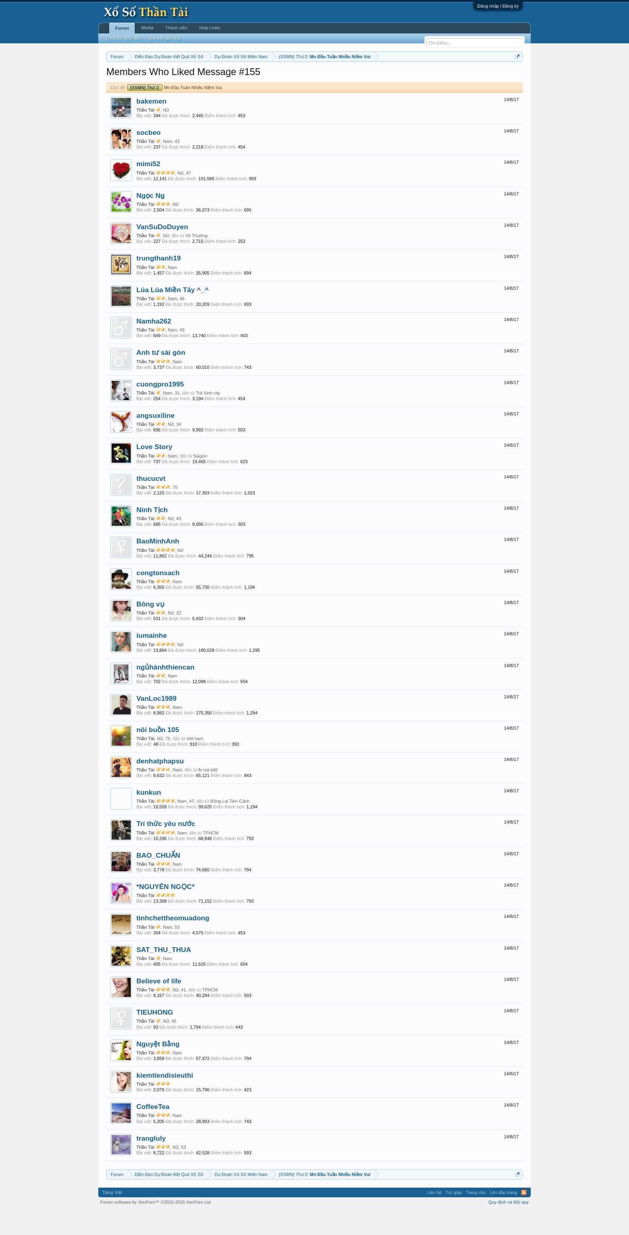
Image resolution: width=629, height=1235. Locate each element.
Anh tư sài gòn (160, 377)
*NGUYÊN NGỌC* (165, 911)
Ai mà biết (207, 793)
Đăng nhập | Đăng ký (498, 6)
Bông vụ (150, 628)
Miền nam (122, 76)
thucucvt (150, 502)
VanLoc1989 (156, 722)
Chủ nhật (341, 76)
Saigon (200, 480)
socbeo (148, 157)
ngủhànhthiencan (165, 691)
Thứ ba (234, 76)
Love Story (154, 471)
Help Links (209, 27)
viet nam (195, 762)
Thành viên (176, 27)
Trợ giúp (453, 1216)
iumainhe (151, 660)
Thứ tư (253, 76)
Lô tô (437, 76)
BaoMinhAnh (157, 566)
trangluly (151, 1162)
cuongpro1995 (160, 408)
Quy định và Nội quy (509, 1226)
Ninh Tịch (152, 534)
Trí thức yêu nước (165, 848)
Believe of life (158, 1005)
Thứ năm (274, 76)
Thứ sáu (297, 76)
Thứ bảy (319, 76)
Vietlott (195, 76)
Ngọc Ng (150, 220)
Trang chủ (476, 1216)
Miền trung (172, 76)
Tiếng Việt (112, 1216)
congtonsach (158, 597)
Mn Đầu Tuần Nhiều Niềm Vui (174, 111)
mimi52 (148, 188)
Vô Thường (196, 259)
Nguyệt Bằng (158, 1068)
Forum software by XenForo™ (156, 1226)
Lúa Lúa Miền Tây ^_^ (172, 314)
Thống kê (365, 76)
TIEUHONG (154, 1036)
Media (147, 27)
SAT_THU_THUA (163, 974)
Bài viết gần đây (165, 38)
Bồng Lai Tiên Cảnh (229, 825)
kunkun (148, 816)
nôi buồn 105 (157, 754)
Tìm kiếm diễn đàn (124, 38)
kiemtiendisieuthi (164, 1099)
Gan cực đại (392, 76)
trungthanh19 (158, 283)
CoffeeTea (153, 1131)
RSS (524, 1216)
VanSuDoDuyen (162, 251)
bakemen (151, 125)
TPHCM (211, 857)
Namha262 (153, 345)
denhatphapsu (160, 785)
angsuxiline (155, 439)
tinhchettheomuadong (172, 942)
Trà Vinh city (208, 417)
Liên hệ (434, 1216)
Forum (122, 28)
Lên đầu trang (503, 1216)
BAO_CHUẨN (158, 879)
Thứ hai (214, 76)
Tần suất (419, 76)
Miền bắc (147, 76)
